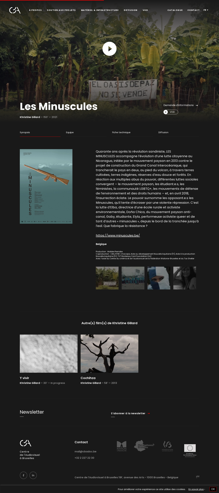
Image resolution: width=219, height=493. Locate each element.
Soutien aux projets (61, 10)
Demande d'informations (178, 105)
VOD (145, 10)
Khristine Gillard (30, 117)
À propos (35, 10)
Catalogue (175, 10)
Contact (193, 10)
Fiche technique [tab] (121, 132)
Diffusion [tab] (163, 132)
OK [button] (213, 489)
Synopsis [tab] (25, 132)
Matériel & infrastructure (100, 10)
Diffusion (130, 10)
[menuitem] (35, 10)
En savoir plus (196, 489)
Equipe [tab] (70, 132)
